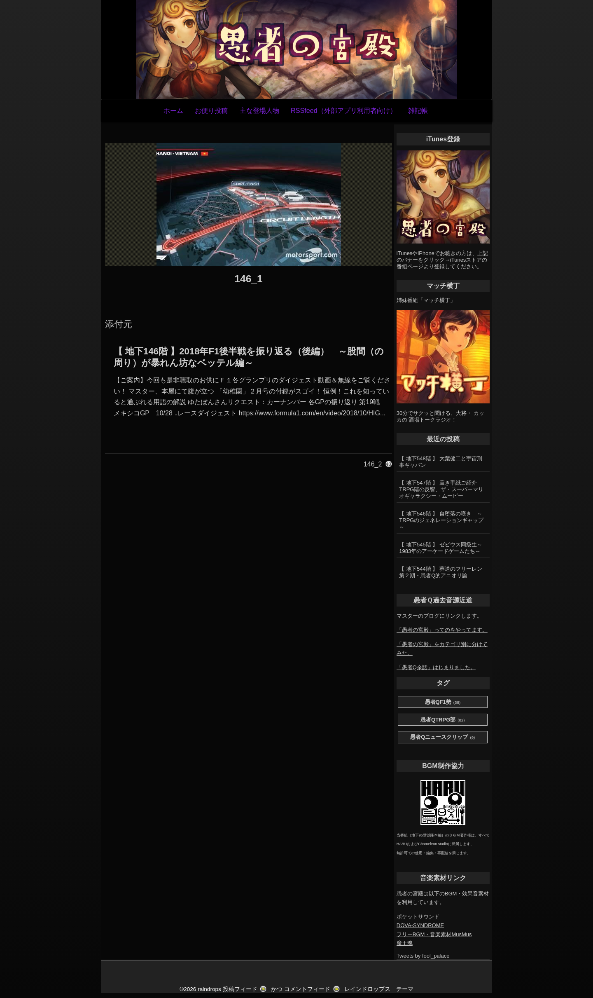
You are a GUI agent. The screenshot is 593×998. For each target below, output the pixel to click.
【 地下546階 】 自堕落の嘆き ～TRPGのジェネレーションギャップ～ (441, 520)
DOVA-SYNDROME (420, 925)
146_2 (373, 464)
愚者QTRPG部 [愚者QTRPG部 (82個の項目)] (442, 720)
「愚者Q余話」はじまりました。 (436, 667)
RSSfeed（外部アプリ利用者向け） (344, 110)
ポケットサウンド (418, 917)
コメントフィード (307, 989)
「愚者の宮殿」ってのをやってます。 (442, 630)
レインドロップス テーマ (378, 989)
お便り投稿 (211, 110)
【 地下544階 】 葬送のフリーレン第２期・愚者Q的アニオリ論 (440, 572)
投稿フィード (240, 989)
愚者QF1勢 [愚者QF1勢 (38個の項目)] (443, 702)
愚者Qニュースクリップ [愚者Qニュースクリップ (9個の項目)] (442, 737)
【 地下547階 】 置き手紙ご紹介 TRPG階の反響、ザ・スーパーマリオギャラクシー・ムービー (441, 489)
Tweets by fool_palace (423, 956)
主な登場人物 (259, 110)
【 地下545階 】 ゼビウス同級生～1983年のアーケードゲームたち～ (440, 547)
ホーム (173, 110)
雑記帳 (418, 110)
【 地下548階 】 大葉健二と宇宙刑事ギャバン (440, 461)
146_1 (248, 278)
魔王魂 (405, 943)
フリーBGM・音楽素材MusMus (434, 934)
